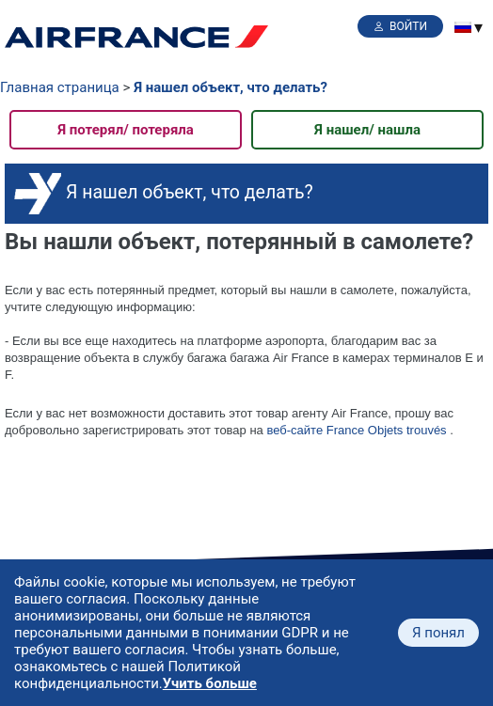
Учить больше (210, 683)
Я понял (438, 632)
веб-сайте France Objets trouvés (356, 430)
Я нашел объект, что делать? (230, 87)
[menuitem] (462, 27)
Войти (408, 26)
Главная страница (59, 87)
